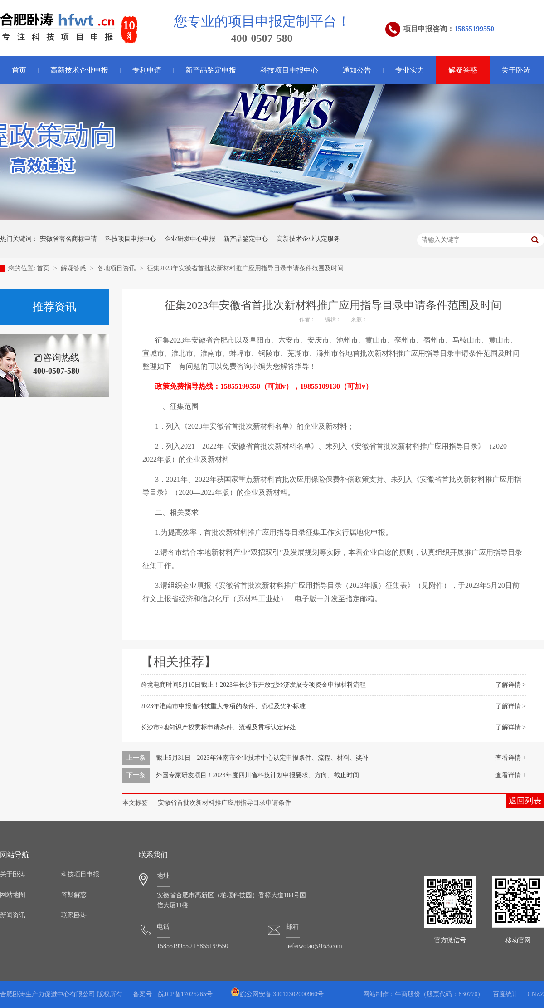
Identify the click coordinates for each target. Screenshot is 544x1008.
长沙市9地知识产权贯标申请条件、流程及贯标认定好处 (218, 727)
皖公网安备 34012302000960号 (277, 994)
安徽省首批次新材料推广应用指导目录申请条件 (224, 802)
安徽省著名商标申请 (68, 238)
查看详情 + (510, 757)
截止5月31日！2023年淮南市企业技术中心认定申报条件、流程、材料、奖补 (262, 757)
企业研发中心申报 (190, 238)
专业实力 (409, 70)
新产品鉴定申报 (210, 70)
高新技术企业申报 (79, 70)
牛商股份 (407, 994)
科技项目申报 (80, 874)
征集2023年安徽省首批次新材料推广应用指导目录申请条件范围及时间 (245, 268)
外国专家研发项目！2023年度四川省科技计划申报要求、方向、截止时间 (257, 775)
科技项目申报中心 (289, 70)
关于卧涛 (515, 70)
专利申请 (146, 70)
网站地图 (12, 894)
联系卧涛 (74, 915)
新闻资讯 (12, 915)
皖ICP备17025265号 (185, 994)
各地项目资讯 (117, 268)
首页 (44, 268)
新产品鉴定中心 (245, 238)
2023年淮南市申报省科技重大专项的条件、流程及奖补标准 (223, 706)
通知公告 (356, 70)
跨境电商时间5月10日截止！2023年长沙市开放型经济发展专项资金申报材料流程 (253, 684)
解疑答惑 (462, 70)
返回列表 (525, 800)
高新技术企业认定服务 (308, 238)
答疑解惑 (74, 894)
